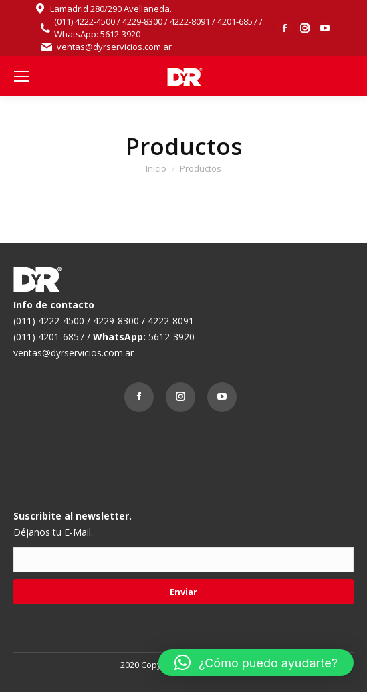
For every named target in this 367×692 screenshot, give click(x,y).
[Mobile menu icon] (21, 76)
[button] (256, 662)
